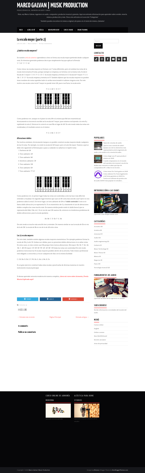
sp (26, 305)
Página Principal (55, 317)
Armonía (22, 305)
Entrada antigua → (82, 317)
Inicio (21, 30)
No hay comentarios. (46, 43)
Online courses (99, 332)
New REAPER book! (53, 30)
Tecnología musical (100, 267)
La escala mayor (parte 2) (31, 39)
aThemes (96, 470)
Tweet (27, 299)
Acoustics (97, 226)
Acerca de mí (31, 30)
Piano (96, 264)
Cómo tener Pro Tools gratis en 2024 (115, 171)
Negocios (97, 260)
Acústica (97, 230)
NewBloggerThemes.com (120, 470)
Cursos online (68, 30)
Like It (50, 299)
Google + (73, 299)
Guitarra (97, 245)
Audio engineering (100, 241)
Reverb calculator (100, 340)
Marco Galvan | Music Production (52, 5)
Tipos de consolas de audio (112, 143)
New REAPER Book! (100, 336)
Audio (96, 238)
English (96, 328)
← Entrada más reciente (26, 317)
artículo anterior (31, 58)
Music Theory (98, 252)
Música (41, 30)
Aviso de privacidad (100, 343)
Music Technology (100, 249)
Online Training (82, 30)
